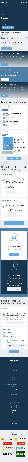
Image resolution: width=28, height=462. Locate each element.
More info (4, 64)
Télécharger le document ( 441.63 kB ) (15, 345)
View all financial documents (13, 158)
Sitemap (13, 417)
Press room (14, 379)
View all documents (14, 351)
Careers (14, 377)
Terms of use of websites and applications (14, 384)
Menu (25, 2)
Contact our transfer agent (13, 289)
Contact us (14, 386)
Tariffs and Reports (14, 394)
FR (21, 2)
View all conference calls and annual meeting (13, 223)
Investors (14, 375)
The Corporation (14, 368)
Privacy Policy (14, 382)
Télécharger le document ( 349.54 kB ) (15, 322)
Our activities (14, 370)
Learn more (4, 79)
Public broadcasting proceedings (14, 392)
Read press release (6, 48)
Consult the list (14, 254)
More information (11, 192)
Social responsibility (14, 372)
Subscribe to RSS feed (8, 27)
